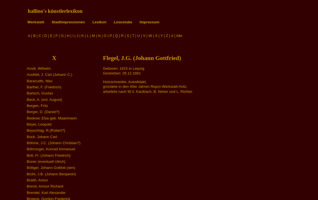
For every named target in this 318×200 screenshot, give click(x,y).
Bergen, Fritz (37, 106)
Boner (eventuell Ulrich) (46, 161)
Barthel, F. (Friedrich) (44, 87)
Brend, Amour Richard (45, 186)
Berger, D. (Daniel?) (43, 112)
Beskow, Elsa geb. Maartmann (52, 118)
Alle (179, 36)
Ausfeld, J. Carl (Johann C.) (49, 74)
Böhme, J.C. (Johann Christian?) (53, 143)
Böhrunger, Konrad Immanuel (51, 149)
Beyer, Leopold (39, 124)
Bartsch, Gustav (40, 93)
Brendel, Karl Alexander (46, 193)
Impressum (149, 22)
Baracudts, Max (40, 81)
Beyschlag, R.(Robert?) (46, 130)
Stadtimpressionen (68, 22)
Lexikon (99, 22)
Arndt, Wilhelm (39, 68)
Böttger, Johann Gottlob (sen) (51, 168)
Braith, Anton (37, 180)
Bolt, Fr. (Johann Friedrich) (49, 155)
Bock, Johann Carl (42, 137)
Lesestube (123, 22)
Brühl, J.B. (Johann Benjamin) (51, 174)
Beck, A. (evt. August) (44, 100)
